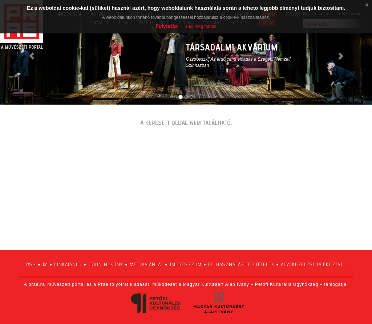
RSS (31, 264)
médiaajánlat (146, 264)
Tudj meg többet (201, 26)
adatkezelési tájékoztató (313, 264)
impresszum (186, 264)
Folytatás (166, 26)
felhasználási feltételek (241, 264)
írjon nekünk (105, 264)
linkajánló (68, 264)
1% (45, 264)
